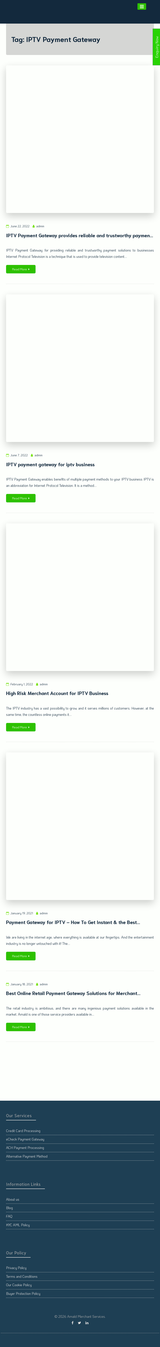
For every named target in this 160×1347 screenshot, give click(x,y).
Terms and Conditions (22, 1276)
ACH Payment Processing (25, 1147)
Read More (20, 269)
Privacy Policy (16, 1267)
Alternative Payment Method (26, 1156)
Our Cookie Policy (19, 1284)
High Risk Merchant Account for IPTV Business (57, 693)
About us (12, 1199)
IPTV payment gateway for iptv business (50, 464)
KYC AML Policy (18, 1225)
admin (40, 226)
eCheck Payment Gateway (25, 1139)
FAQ (9, 1216)
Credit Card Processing (23, 1130)
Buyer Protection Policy (23, 1293)
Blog (9, 1207)
